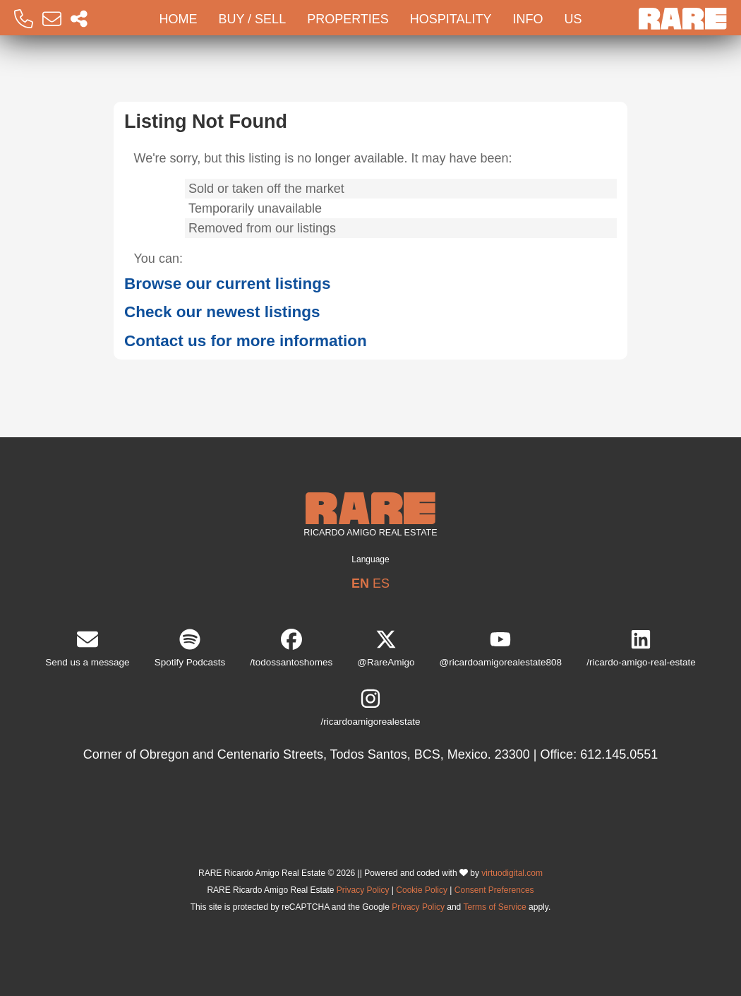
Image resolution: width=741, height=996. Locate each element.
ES (381, 583)
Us (573, 19)
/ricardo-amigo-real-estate (641, 648)
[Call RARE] (23, 19)
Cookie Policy (421, 890)
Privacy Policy (363, 890)
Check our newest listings (222, 312)
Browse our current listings (227, 283)
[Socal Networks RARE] (79, 19)
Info (528, 19)
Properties (348, 19)
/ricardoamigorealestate (370, 707)
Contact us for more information (245, 341)
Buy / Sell (252, 19)
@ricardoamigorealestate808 (501, 648)
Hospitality (451, 19)
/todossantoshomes (291, 648)
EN (360, 583)
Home (178, 19)
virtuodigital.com (512, 873)
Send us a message (87, 648)
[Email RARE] (51, 19)
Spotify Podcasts (190, 648)
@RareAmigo (385, 648)
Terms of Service (494, 907)
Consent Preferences (494, 890)
